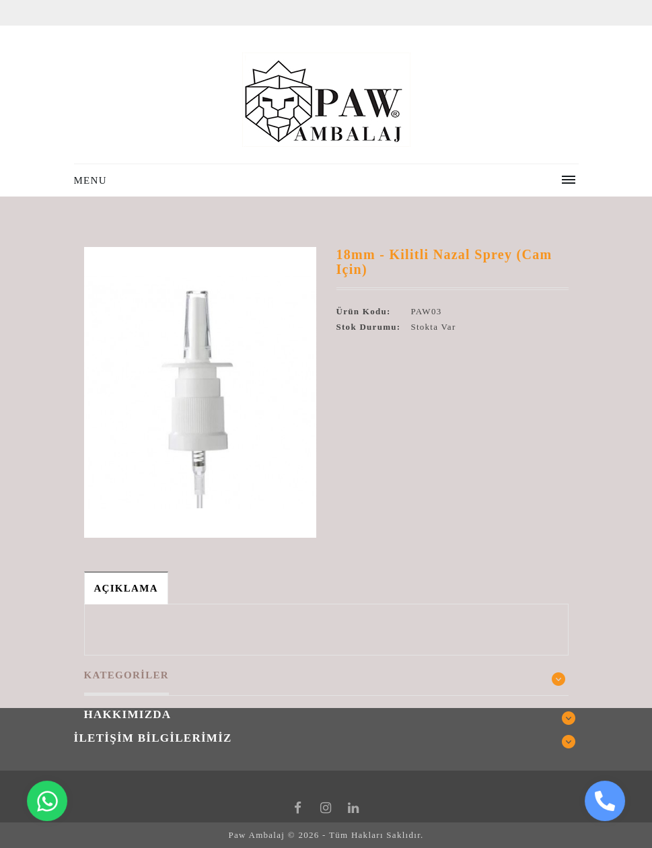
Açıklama (126, 588)
